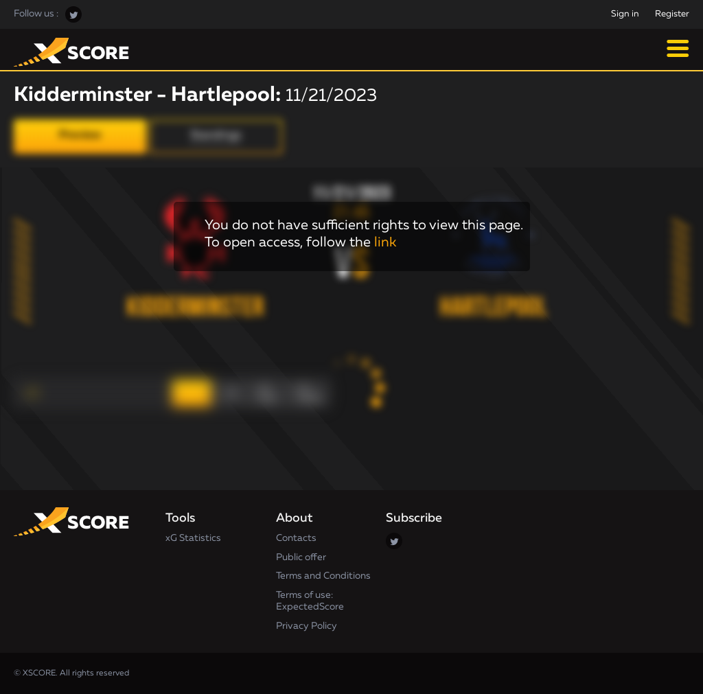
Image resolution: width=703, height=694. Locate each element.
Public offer (301, 557)
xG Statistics (193, 538)
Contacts (296, 538)
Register (672, 14)
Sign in (625, 14)
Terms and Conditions (323, 576)
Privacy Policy (306, 626)
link (385, 242)
